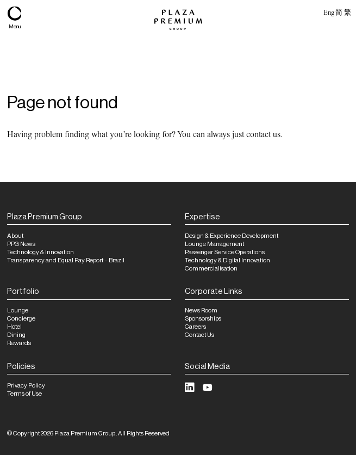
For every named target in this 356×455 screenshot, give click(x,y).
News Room (201, 310)
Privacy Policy (26, 386)
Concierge (21, 319)
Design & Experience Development (231, 236)
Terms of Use (24, 394)
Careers (195, 327)
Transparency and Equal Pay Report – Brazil (65, 260)
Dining (16, 335)
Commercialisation (211, 269)
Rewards (19, 343)
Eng (328, 12)
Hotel (14, 327)
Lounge (17, 310)
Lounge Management (214, 244)
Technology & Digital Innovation (227, 260)
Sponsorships (203, 319)
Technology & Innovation (40, 252)
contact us (263, 134)
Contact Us (199, 335)
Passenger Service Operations (225, 252)
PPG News (21, 244)
